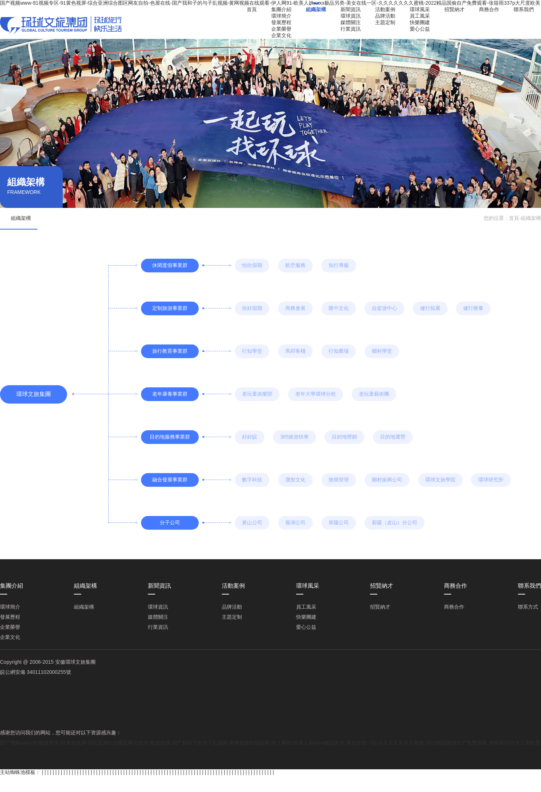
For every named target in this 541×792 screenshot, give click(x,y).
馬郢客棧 (295, 351)
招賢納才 (454, 9)
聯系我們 (524, 9)
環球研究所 (490, 479)
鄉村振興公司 (387, 479)
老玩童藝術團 (374, 394)
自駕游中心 (384, 308)
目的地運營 (392, 437)
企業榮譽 (281, 29)
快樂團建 (420, 22)
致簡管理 (339, 479)
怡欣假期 (252, 265)
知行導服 (339, 265)
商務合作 (489, 9)
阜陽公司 (339, 522)
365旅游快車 (294, 437)
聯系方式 (528, 607)
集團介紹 (281, 9)
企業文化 (281, 35)
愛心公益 (420, 29)
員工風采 (420, 16)
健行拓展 (430, 308)
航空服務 (295, 265)
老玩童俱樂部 (257, 394)
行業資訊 (350, 29)
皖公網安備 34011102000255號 (35, 672)
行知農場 (339, 351)
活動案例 (385, 9)
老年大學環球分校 (315, 394)
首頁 (252, 9)
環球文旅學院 (440, 479)
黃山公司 (252, 522)
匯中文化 (339, 308)
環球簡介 (281, 16)
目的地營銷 (344, 437)
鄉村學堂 (382, 351)
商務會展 (295, 308)
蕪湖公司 (295, 522)
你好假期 (252, 308)
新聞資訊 (350, 9)
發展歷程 (281, 22)
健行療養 (473, 308)
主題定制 (385, 22)
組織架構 (316, 9)
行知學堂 (252, 351)
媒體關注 (350, 22)
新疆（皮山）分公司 (394, 522)
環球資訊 (350, 16)
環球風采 (420, 9)
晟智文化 (295, 479)
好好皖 (249, 437)
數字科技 (252, 479)
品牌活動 (385, 16)
